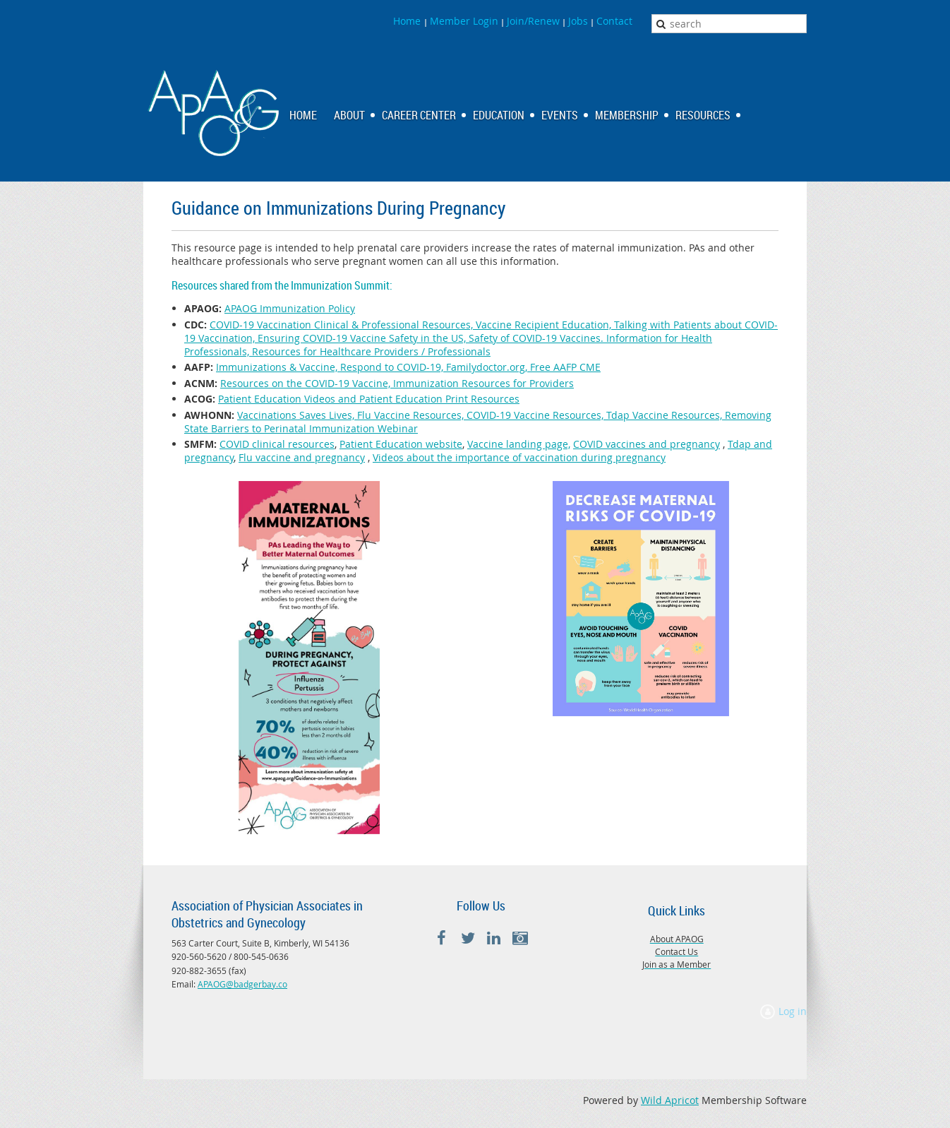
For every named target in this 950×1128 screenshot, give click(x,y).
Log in (792, 1011)
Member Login (464, 21)
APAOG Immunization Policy (289, 308)
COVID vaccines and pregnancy (646, 444)
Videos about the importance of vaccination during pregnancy (519, 457)
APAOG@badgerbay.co (242, 984)
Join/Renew (533, 21)
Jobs (578, 21)
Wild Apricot (670, 1100)
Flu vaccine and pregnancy (302, 457)
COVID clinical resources (277, 444)
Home (408, 21)
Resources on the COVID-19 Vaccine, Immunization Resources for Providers (397, 383)
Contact (614, 21)
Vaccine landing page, (518, 444)
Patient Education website (400, 444)
